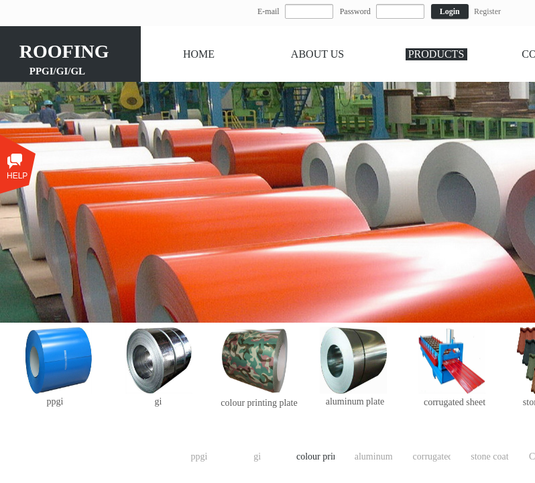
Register (487, 11)
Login (450, 11)
